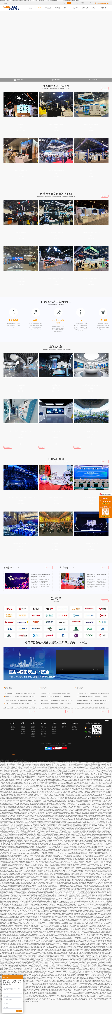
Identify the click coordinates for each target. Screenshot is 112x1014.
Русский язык (90, 3)
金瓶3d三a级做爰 (6, 892)
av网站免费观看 (36, 937)
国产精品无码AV (39, 980)
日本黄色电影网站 (68, 978)
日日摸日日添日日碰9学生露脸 (70, 870)
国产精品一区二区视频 (59, 807)
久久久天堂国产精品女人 (98, 779)
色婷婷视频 (50, 795)
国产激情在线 (16, 849)
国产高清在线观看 (60, 769)
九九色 (86, 797)
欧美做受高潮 (42, 891)
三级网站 (31, 855)
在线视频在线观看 (11, 922)
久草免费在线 (92, 904)
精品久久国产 (35, 923)
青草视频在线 (3, 877)
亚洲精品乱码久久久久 (93, 865)
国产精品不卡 (108, 955)
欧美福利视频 (44, 904)
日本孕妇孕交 (51, 865)
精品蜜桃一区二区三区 (17, 858)
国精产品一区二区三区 (16, 862)
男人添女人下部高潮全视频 (94, 916)
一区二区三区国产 (44, 797)
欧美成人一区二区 (41, 849)
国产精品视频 (82, 778)
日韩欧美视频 (82, 962)
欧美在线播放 (40, 909)
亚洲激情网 (26, 804)
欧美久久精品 (26, 909)
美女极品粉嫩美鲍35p (39, 947)
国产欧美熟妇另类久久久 (37, 853)
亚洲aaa (92, 775)
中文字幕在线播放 (6, 800)
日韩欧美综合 (3, 928)
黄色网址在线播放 (62, 801)
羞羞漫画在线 (108, 809)
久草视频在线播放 (33, 981)
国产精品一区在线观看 (53, 888)
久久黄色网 (61, 970)
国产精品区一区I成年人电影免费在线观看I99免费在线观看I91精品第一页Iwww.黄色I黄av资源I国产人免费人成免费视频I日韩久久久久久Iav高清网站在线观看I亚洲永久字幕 (39, 0)
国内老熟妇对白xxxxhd (25, 809)
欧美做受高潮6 (7, 773)
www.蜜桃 (63, 897)
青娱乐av (41, 929)
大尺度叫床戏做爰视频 (84, 986)
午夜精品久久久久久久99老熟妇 (99, 903)
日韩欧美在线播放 (4, 769)
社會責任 (13, 729)
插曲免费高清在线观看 (52, 833)
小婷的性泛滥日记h (38, 801)
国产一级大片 (42, 968)
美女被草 (46, 928)
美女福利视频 (95, 825)
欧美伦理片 (24, 892)
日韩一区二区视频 (30, 839)
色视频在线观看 (92, 831)
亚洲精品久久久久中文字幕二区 (77, 783)
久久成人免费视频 (11, 909)
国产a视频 (44, 788)
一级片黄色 (6, 842)
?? (85, 3)
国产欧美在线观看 (13, 813)
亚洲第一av (88, 944)
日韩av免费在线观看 (88, 920)
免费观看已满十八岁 (19, 910)
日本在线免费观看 (91, 836)
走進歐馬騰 (85, 8)
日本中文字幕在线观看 (34, 824)
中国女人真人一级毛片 (95, 874)
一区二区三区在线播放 (55, 862)
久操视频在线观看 (100, 809)
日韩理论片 (87, 789)
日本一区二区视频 (37, 883)
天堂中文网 (96, 800)
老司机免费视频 (55, 900)
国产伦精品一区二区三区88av (100, 839)
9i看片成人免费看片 (101, 947)
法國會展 (33, 731)
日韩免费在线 (49, 827)
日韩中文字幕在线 (23, 834)
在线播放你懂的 (24, 791)
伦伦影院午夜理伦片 (42, 807)
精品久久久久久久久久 (34, 819)
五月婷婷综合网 (64, 834)
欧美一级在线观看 (11, 763)
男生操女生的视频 (42, 953)
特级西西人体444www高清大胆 (66, 876)
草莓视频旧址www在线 (12, 901)
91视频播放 (93, 967)
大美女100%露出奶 (63, 810)
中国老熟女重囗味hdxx (100, 775)
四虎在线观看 (94, 846)
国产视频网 (31, 822)
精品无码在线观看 (55, 926)
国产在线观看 (62, 917)
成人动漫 (19, 944)
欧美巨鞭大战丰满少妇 (67, 821)
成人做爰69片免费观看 (52, 845)
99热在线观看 (48, 852)
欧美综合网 (27, 950)
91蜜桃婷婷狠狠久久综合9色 (86, 909)
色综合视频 (29, 952)
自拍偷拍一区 (36, 903)
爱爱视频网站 (10, 950)
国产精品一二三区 (19, 907)
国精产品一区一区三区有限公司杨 (99, 773)
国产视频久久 (80, 888)
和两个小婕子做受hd (15, 898)
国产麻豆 (83, 861)
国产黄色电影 (85, 923)
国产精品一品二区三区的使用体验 (25, 795)
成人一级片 (51, 821)
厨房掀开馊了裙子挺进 (36, 792)
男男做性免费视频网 (32, 964)
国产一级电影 (29, 903)
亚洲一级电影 (39, 974)
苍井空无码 (63, 827)
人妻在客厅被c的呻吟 (19, 950)
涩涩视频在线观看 (39, 830)
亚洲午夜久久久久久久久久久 (81, 806)
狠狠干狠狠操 (26, 788)
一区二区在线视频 (43, 977)
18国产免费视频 (70, 976)
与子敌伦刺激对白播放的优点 (66, 778)
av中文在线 (44, 779)
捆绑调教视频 (45, 843)
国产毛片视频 (17, 794)
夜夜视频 (94, 917)
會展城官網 (74, 728)
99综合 (34, 815)
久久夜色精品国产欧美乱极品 (98, 852)
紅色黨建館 (7, 447)
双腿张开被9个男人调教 (11, 946)
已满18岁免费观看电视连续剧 (56, 800)
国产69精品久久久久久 (69, 791)
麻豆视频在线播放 (14, 769)
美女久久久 (79, 824)
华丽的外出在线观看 (69, 877)
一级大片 (17, 868)
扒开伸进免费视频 (17, 928)
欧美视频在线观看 (37, 971)
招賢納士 (95, 8)
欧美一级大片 (17, 894)
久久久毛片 (60, 941)
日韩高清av (84, 919)
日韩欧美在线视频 (104, 816)
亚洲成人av (29, 798)
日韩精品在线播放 (36, 952)
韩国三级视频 (26, 830)
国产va (31, 812)
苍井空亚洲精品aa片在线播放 (50, 840)
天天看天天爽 (99, 763)
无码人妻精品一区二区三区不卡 (53, 897)
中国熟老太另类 (26, 990)
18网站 (54, 837)
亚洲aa (70, 864)
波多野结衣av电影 (89, 795)
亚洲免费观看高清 (107, 763)
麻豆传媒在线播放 (45, 920)
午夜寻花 (85, 987)
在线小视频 (18, 775)
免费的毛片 (103, 776)
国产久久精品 (18, 801)
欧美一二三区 (33, 909)
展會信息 (54, 733)
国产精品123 (8, 906)
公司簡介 (13, 726)
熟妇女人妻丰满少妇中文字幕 (54, 874)
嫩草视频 (10, 809)
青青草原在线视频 (47, 886)
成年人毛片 (50, 788)
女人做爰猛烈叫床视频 (95, 980)
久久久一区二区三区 (91, 845)
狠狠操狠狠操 (24, 962)
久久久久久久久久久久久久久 (63, 812)
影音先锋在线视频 (86, 929)
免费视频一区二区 (35, 797)
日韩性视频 (26, 865)
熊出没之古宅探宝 (4, 891)
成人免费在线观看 (79, 949)
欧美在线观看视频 (96, 783)
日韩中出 (16, 846)
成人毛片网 (99, 993)
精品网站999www (37, 920)
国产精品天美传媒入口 (49, 935)
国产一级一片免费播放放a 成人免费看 (58, 843)
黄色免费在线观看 (55, 828)
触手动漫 (89, 956)
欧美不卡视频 (79, 912)
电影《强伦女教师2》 (10, 873)
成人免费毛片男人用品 (30, 778)
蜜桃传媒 (64, 950)
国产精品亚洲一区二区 (14, 791)
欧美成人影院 (6, 931)
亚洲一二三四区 (46, 792)
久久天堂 (41, 910)
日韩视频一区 (43, 833)
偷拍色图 (75, 843)
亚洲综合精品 (32, 973)
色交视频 (79, 858)
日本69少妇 (90, 987)
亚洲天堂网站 (89, 935)
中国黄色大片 (47, 846)
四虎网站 (73, 837)
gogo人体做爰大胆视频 (90, 873)
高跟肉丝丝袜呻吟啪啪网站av (90, 819)
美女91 (102, 889)
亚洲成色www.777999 (13, 770)
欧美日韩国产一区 (20, 906)
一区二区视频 (44, 914)
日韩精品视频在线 (35, 845)
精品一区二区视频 (26, 895)
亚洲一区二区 (77, 897)
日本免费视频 (61, 816)
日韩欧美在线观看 (7, 904)
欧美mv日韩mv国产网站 (88, 856)
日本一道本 (21, 767)
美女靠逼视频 (65, 788)
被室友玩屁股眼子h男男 (75, 849)
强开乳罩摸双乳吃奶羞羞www (55, 950)
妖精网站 (37, 839)
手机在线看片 (5, 792)
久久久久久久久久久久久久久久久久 (60, 992)
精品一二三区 (76, 804)
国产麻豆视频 (26, 812)
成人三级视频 (80, 785)
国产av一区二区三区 (103, 833)
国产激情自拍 (83, 798)
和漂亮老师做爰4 (93, 914)
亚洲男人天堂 (106, 788)
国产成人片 (70, 843)
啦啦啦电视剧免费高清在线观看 (40, 821)
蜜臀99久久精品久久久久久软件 (39, 772)
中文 (69, 3)
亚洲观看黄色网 (80, 797)
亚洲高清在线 (89, 815)
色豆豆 (32, 888)
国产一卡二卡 (67, 932)
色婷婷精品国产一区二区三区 (93, 855)
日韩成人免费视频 (34, 970)
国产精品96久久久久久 (10, 883)
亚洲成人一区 (49, 837)
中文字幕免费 (99, 880)
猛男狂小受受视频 (19, 931)
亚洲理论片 (94, 907)
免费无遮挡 (84, 792)
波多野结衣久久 (6, 798)
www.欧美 (28, 967)
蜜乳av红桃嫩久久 (64, 766)
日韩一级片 (89, 794)
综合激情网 (101, 868)
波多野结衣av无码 (93, 833)
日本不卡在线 (41, 856)
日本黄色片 (43, 847)
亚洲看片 (72, 846)
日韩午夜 (25, 886)
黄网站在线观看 (12, 837)
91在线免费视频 (43, 888)
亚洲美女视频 (77, 861)
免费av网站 (68, 776)
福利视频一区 (31, 816)
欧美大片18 (99, 831)
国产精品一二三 (12, 804)
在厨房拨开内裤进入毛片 (97, 989)
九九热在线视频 (97, 977)
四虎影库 (4, 847)
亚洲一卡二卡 (8, 778)
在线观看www (74, 926)
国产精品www (81, 843)
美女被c (18, 926)
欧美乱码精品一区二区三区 (70, 847)
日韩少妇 (61, 764)
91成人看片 (41, 852)
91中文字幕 (77, 941)
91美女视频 (56, 876)
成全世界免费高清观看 (32, 984)
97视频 (5, 916)
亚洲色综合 (12, 779)
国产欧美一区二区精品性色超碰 (79, 776)
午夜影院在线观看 (40, 773)
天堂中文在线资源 (22, 813)
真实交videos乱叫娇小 (58, 892)
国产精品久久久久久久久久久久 (29, 862)
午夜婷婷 (6, 917)
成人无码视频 (65, 913)
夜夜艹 (27, 855)
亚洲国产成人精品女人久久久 (49, 934)
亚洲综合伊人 (96, 807)
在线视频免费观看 (13, 886)
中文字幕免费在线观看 (90, 840)
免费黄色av (58, 868)
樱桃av (46, 791)
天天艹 (52, 976)
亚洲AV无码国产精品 (28, 815)
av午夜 (88, 803)
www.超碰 (95, 794)
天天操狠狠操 (39, 990)
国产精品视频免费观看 (22, 822)
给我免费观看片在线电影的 (82, 791)
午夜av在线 (89, 782)
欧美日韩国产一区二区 (9, 776)
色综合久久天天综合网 (79, 903)
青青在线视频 (19, 830)
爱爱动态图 (27, 767)
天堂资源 (71, 956)
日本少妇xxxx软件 (102, 996)
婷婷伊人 (61, 791)
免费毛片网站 (73, 862)
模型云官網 (74, 729)
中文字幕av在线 (4, 840)
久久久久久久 (100, 894)
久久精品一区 (60, 773)
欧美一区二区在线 (40, 858)
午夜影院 (13, 906)
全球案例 (23, 726)
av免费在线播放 (59, 870)
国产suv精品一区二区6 (49, 870)
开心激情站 (27, 766)
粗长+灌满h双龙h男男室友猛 (49, 769)
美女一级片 (78, 792)
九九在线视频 (88, 788)
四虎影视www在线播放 (79, 868)
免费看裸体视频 (51, 995)
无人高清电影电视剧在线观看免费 (70, 967)
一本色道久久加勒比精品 (104, 764)
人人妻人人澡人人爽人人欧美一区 (53, 947)
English (65, 3)
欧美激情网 (104, 971)
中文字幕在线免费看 (24, 965)
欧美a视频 (101, 891)
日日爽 (3, 807)
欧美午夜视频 (38, 932)
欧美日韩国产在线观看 (77, 822)
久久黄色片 (72, 766)
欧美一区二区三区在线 (73, 830)
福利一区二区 (84, 993)
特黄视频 (68, 837)
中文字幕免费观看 (50, 798)
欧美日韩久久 (79, 819)
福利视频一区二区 (99, 976)
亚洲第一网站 (13, 842)
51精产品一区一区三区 (52, 836)
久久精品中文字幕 (57, 825)
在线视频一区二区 (46, 789)
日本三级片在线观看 (99, 849)
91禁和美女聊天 (25, 877)
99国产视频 (46, 909)
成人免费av (88, 898)
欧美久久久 (23, 956)
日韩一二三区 (73, 816)
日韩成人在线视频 (75, 812)
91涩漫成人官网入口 (41, 959)
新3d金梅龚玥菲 (19, 856)
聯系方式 (64, 726)
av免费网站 (63, 995)
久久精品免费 (106, 804)
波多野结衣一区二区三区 (56, 956)
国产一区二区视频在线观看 (51, 858)
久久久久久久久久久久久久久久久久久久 (69, 900)
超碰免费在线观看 (107, 895)
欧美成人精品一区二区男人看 (89, 871)
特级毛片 (64, 976)
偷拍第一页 (24, 883)
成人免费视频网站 (107, 949)
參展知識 (54, 729)
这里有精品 (10, 846)
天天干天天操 (84, 894)
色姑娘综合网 (50, 847)
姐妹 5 (46, 764)
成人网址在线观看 (63, 833)
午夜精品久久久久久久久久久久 (59, 806)
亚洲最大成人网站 (40, 973)
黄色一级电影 (50, 807)
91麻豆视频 (109, 767)
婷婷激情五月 (87, 764)
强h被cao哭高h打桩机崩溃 (38, 764)
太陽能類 (43, 728)
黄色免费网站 (93, 785)
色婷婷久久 (70, 916)
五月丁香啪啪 (71, 871)
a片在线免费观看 (90, 876)
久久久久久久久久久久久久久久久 (28, 849)
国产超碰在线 (66, 797)
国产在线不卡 (15, 971)
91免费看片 (71, 861)
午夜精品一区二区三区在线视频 (34, 779)
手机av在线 (14, 795)
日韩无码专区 (37, 795)
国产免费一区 (27, 907)
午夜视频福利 (6, 876)
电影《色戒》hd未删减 (33, 891)
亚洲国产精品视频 (74, 831)
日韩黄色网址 (26, 976)
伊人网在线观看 (55, 770)
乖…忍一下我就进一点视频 (61, 798)
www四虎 (5, 846)
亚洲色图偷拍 (101, 770)
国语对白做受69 (52, 914)
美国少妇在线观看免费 (77, 786)
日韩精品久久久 (75, 770)
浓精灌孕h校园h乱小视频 (89, 834)
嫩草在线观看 (85, 763)
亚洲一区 (61, 855)
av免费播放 (23, 873)
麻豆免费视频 (108, 889)
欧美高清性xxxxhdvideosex (24, 897)
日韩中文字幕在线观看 (12, 900)
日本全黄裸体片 (51, 868)
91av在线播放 (46, 862)
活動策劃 (58, 8)
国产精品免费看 (68, 922)
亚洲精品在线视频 (61, 934)
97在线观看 (57, 766)
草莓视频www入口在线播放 (18, 880)
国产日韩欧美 (76, 864)
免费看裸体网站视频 (68, 773)
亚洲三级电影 (40, 865)
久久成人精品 (88, 903)
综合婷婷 (21, 846)
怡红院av (87, 965)
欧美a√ (80, 953)
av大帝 (104, 842)
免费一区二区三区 (30, 836)
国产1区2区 (48, 776)
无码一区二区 (85, 858)
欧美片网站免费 (9, 819)
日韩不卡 (20, 886)
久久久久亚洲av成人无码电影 (31, 929)
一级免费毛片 (92, 763)
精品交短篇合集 (66, 831)
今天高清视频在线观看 (32, 852)
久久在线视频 (99, 834)
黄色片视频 (50, 879)
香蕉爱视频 (66, 775)
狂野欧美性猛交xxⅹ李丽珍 (24, 919)
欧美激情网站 (30, 955)
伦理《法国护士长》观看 (71, 795)
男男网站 (38, 847)
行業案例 (23, 729)
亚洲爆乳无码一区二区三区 (31, 828)
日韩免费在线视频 (57, 967)
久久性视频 (76, 827)
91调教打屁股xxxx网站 (70, 996)
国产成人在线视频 (32, 917)
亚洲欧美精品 (31, 861)
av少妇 (100, 990)
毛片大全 (43, 798)
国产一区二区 (103, 800)
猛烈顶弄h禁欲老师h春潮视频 (84, 907)
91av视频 (97, 816)
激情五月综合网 (15, 798)
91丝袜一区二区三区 (97, 842)
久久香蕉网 (54, 940)
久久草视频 (71, 798)
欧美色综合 (90, 995)
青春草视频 (41, 828)
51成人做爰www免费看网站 (67, 853)
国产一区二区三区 (4, 772)
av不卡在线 (16, 843)
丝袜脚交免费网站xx (91, 880)
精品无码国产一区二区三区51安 (28, 763)
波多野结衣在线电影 (8, 789)
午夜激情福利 (46, 853)
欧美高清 (104, 813)
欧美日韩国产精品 (37, 770)
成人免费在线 (81, 859)
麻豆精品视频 (19, 909)
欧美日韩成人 (71, 792)
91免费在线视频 (99, 984)
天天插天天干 (100, 819)
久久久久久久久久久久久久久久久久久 (57, 782)
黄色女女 (56, 990)
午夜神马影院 (89, 928)
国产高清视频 (71, 898)
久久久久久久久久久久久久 (91, 974)
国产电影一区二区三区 (68, 772)
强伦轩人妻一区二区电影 (44, 906)
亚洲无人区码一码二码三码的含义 (13, 785)
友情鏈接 (12, 754)
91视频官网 (57, 834)
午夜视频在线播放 (88, 910)
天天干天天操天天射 (53, 910)
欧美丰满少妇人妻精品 (53, 764)
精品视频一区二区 (54, 898)
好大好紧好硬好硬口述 (101, 892)
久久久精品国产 (101, 914)
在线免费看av (3, 763)
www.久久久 (98, 861)
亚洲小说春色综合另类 (102, 871)
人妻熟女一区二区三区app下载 (44, 917)
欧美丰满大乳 (33, 944)
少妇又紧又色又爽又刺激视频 (48, 803)
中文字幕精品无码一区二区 (46, 876)
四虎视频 (60, 772)
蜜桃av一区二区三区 (6, 783)
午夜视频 (60, 840)
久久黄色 (53, 830)
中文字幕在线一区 (75, 984)
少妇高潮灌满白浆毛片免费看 (45, 992)
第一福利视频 (68, 974)
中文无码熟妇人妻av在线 (54, 822)
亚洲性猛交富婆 (77, 780)
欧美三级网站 (79, 837)
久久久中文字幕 (106, 850)
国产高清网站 (66, 803)
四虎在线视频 (62, 888)
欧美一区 (46, 801)
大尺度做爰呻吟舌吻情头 (86, 804)
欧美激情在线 (30, 922)
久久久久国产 (37, 812)
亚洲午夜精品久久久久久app (43, 763)
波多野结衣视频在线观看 (32, 786)
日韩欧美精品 (77, 894)
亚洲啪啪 (95, 815)
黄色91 (51, 871)
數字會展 (67, 8)
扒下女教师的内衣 (26, 773)
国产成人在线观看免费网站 (77, 873)
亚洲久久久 (71, 889)
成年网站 (41, 938)
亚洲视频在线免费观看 (71, 888)
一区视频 (34, 773)
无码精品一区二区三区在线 (64, 839)
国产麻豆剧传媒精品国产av (19, 786)
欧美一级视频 (94, 764)
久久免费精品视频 (93, 870)
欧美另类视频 (76, 833)
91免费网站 (24, 775)
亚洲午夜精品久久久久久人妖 (84, 767)
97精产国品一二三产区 (39, 834)
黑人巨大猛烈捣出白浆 (9, 806)
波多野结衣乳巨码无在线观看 (76, 810)
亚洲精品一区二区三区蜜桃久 (34, 825)
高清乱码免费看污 (53, 801)
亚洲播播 (102, 803)
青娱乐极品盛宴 (68, 855)
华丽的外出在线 (75, 769)
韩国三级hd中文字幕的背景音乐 (59, 916)
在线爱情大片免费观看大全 (25, 920)
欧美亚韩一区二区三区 (79, 882)
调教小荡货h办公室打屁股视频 (24, 772)
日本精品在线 (46, 998)
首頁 (5, 3)
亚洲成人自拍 (77, 818)
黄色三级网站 (85, 862)
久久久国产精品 (19, 925)
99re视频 (19, 895)
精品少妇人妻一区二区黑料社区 (50, 895)
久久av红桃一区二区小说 (26, 923)
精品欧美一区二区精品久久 (9, 830)
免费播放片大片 (43, 931)
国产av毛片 (43, 780)
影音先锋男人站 (40, 791)
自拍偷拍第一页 (88, 850)
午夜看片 (18, 763)
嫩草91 (57, 885)
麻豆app (71, 788)
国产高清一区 (64, 871)
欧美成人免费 (56, 827)
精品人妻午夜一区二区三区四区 (75, 834)
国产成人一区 (107, 779)
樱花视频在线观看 (23, 816)
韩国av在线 (40, 892)
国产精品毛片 (59, 849)
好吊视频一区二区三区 (97, 859)
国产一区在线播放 (50, 804)
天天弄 (16, 897)
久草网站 (106, 782)
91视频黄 (43, 810)
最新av (22, 876)
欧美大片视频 (28, 880)
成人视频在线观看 (101, 932)
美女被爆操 (94, 789)
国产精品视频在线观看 (18, 766)
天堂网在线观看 (57, 871)
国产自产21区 (66, 779)
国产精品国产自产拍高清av (11, 767)
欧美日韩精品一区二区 (75, 779)
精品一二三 (26, 981)
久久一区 (58, 786)
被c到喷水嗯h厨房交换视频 (77, 980)
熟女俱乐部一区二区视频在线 (86, 827)
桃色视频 (31, 801)
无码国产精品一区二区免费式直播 (22, 874)
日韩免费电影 (29, 821)
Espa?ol (78, 3)
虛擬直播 (76, 8)
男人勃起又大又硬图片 (48, 809)
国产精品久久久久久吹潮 (24, 845)
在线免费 (100, 895)
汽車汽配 (43, 733)
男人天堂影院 (78, 919)
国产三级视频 (24, 785)
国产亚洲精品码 (90, 778)
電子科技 (43, 729)
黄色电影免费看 (92, 947)
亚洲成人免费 (84, 780)
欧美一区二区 (103, 807)
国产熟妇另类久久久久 (16, 773)
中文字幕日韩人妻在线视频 (52, 855)
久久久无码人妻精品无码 (70, 764)
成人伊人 (43, 855)
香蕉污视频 (84, 818)
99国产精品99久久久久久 (39, 837)
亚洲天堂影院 (13, 818)
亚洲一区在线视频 (33, 868)
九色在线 (97, 876)
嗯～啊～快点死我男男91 (37, 783)
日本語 (82, 3)
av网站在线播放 (4, 845)
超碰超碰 (86, 947)
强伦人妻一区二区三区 (79, 877)
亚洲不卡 (53, 831)
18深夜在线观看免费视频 (64, 895)
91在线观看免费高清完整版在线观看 (63, 794)
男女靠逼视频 (97, 888)
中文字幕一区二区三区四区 (104, 843)
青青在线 (67, 807)
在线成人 (23, 934)
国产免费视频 (84, 865)
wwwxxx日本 (25, 801)
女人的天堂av (53, 763)
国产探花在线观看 (12, 840)
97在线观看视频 (81, 847)
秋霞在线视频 (13, 772)
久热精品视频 (58, 971)
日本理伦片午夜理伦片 (72, 801)
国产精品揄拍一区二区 (90, 892)
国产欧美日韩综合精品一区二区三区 (86, 828)
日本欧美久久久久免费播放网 (95, 973)
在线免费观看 (41, 993)
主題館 (41, 447)
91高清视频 (18, 776)
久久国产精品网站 (50, 880)
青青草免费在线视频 (69, 941)
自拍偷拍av (91, 913)
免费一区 (90, 786)
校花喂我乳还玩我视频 (79, 944)
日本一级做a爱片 (26, 889)
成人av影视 (76, 798)
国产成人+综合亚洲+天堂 (25, 769)
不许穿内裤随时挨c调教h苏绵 (28, 776)
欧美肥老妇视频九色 (47, 941)
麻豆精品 (68, 886)
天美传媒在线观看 (23, 943)
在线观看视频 (30, 978)
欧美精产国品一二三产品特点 (25, 770)
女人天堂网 (107, 785)
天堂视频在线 (78, 999)
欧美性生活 (22, 843)
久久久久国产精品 (13, 941)
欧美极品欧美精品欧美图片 (91, 882)
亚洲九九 (28, 888)
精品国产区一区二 (55, 852)
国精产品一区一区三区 (14, 821)
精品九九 (85, 786)
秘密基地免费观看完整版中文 (66, 935)
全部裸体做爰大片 (46, 770)
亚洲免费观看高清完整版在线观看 (87, 830)
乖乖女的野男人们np (98, 772)
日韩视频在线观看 (98, 778)
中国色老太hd (27, 783)
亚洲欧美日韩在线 (18, 812)
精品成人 (68, 914)
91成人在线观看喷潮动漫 (22, 780)
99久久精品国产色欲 (53, 970)
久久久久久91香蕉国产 (67, 780)
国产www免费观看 (97, 850)
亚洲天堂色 (108, 953)
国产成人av (86, 980)
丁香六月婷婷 (98, 830)
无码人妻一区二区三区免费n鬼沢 (10, 861)
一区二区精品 (40, 898)
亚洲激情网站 (40, 842)
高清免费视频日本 (69, 882)
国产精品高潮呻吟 (106, 977)
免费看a (82, 984)
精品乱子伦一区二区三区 (67, 901)
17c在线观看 (32, 840)
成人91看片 (74, 828)
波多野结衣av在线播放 (36, 769)
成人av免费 (44, 874)
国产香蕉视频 (77, 853)
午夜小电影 (49, 965)
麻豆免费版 (30, 834)
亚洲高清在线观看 (43, 782)
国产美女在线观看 (15, 935)
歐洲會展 (33, 735)
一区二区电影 (70, 806)
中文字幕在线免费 (90, 861)
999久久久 (67, 846)
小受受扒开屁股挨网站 (33, 775)
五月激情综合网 (17, 953)
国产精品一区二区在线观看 (61, 804)
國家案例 (23, 728)
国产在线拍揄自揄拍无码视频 (80, 825)
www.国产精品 (3, 801)
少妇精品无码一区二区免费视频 (38, 766)
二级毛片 (28, 934)
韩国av (72, 868)
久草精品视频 (62, 886)
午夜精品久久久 (76, 821)
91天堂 (41, 785)
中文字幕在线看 (37, 810)
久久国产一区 (104, 916)
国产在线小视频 (45, 800)
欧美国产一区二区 (53, 778)
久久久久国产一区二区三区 (39, 912)
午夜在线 (32, 846)
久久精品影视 (78, 813)
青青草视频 (87, 785)
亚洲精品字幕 (24, 891)
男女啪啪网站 (100, 898)
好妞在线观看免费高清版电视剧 (59, 815)
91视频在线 (56, 847)
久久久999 (55, 941)
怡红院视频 (46, 898)
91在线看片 (100, 907)
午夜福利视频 (27, 859)
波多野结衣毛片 (44, 822)
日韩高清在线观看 (78, 809)
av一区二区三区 (51, 984)
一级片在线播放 (66, 840)
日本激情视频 (21, 970)
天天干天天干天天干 (100, 873)
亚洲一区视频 (101, 798)
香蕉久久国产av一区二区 (89, 810)
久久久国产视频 (23, 993)
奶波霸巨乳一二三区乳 (63, 940)
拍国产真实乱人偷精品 (83, 904)
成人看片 (11, 891)
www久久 (52, 794)
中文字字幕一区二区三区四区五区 (99, 900)
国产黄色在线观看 (102, 870)
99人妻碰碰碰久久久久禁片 (61, 889)
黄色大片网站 (106, 968)
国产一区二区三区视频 (32, 938)
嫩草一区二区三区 (53, 928)
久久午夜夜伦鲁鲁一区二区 (77, 850)
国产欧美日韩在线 (11, 764)
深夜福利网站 (31, 794)
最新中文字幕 (56, 980)
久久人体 (59, 958)
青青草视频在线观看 (69, 867)
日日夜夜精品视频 (10, 839)
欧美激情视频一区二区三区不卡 (7, 958)
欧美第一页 (52, 932)
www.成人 (83, 845)
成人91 (41, 894)
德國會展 (33, 726)
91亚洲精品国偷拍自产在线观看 (96, 769)
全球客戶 (43, 726)
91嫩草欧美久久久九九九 (92, 868)
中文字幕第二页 (32, 791)
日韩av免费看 (79, 987)
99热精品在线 (17, 962)
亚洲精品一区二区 (66, 962)
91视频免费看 (66, 849)
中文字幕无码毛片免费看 (18, 783)
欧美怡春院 (100, 909)
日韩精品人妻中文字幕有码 (42, 816)
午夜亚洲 (31, 940)
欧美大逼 (27, 970)
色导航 (15, 831)
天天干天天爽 (92, 906)
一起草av (107, 821)
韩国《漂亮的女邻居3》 (86, 839)
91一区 (57, 830)
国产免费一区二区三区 (90, 984)
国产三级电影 (63, 926)
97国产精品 (79, 816)
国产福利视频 (32, 877)
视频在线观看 (62, 770)
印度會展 (33, 733)
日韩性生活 (52, 797)
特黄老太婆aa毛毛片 (8, 788)
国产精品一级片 (101, 824)
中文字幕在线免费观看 (53, 819)
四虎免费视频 (78, 871)
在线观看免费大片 (95, 767)
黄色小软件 (72, 775)
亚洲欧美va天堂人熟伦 (86, 897)
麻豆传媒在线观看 (20, 968)
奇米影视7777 (46, 974)
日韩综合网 (65, 958)
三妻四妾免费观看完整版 (6, 867)
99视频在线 (67, 836)
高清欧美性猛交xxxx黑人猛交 (29, 850)
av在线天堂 (74, 974)
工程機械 (43, 735)
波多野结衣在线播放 (36, 871)
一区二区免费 (50, 780)
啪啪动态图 (10, 831)
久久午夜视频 (69, 827)
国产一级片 (99, 885)
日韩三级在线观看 (85, 971)
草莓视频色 (36, 931)
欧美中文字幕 (11, 782)
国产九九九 (28, 797)
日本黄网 (104, 801)
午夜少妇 (74, 855)
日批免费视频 (49, 967)
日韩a (32, 947)
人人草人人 (22, 836)
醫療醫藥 (43, 731)
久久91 (62, 996)
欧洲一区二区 (100, 952)
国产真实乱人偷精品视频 (62, 981)
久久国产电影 (15, 778)
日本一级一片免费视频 (92, 798)
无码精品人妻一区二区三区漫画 (44, 815)
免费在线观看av (83, 864)
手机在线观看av (9, 947)
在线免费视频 (20, 842)
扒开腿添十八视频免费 (104, 792)
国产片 (34, 858)
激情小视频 (73, 914)
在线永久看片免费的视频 (104, 847)
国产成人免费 (73, 797)
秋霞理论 (84, 803)
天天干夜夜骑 (44, 795)
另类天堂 (9, 877)
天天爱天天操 (3, 888)
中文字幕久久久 (10, 794)
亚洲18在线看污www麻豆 (80, 935)
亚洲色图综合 (3, 964)
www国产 (37, 888)
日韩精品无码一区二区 (79, 788)
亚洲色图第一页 (4, 782)
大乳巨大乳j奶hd (24, 898)
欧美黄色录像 (9, 786)
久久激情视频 (57, 821)
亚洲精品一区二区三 (64, 925)
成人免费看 (18, 792)
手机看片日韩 (80, 764)
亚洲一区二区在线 (95, 961)
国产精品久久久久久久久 (40, 831)
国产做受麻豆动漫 (34, 1001)
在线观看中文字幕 (66, 850)
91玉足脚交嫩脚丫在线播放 (13, 888)
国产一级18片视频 (10, 925)
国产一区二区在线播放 (96, 971)
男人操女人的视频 (99, 810)
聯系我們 (104, 8)
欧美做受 (46, 910)
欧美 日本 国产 (22, 798)
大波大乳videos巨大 (96, 944)
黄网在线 (109, 892)
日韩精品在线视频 (4, 780)
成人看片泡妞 (94, 962)
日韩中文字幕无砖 (41, 944)
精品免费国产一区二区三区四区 (95, 780)
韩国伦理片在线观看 (68, 953)
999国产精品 (41, 870)
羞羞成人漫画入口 (19, 871)
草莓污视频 (104, 861)
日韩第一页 (5, 775)
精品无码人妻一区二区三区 (61, 767)
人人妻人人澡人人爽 (40, 794)
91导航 (84, 816)
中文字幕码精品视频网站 (41, 767)
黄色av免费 (16, 789)
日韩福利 (10, 953)
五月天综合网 (5, 813)
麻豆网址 (95, 909)
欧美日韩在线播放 (101, 789)
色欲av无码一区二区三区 (81, 846)
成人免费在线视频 (22, 800)
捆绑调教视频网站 (81, 895)
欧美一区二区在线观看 (50, 773)
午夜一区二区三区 (28, 931)
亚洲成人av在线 (42, 786)
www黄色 (32, 767)
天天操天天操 (58, 797)
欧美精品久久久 (11, 801)
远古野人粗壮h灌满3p (29, 867)
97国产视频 (4, 965)
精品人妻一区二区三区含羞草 (86, 772)
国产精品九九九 (32, 898)
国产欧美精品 (12, 780)
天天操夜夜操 (65, 956)
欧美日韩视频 (65, 864)
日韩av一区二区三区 (73, 986)
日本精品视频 (88, 859)
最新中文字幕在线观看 (33, 785)
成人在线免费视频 (88, 888)
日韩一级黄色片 (63, 830)
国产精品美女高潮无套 (52, 824)
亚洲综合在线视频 (50, 964)
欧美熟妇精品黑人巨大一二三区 (25, 827)
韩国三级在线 (5, 821)
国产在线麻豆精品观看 (78, 892)
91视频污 (104, 830)
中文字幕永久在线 (47, 940)
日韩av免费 (99, 845)
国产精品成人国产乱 (56, 901)
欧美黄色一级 (75, 794)
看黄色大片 (32, 965)
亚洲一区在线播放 (84, 833)
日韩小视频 (37, 822)
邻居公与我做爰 (52, 946)
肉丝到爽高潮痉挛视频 (52, 772)
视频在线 (82, 840)
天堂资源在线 (12, 775)
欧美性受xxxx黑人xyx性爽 (93, 776)
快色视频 (99, 926)
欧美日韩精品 (84, 821)
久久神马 (35, 946)
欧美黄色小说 (5, 804)
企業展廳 (77, 447)
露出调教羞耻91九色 (83, 926)
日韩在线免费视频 (63, 819)
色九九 (33, 809)
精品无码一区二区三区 (26, 926)
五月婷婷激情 (35, 880)
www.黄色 (109, 839)
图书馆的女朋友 (24, 935)
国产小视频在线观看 (32, 892)
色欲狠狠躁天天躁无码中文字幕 (98, 867)
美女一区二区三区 (90, 847)
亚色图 (6, 937)
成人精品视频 (51, 859)
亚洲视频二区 (24, 794)
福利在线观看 (17, 891)
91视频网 (11, 874)
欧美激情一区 (94, 996)
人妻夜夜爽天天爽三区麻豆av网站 (70, 874)
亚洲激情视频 (93, 950)
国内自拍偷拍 (75, 842)
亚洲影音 (44, 836)
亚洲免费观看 (87, 946)
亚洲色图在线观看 (4, 944)
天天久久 (57, 842)
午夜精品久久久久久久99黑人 (69, 912)
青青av (72, 818)
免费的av (36, 955)
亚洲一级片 (30, 883)
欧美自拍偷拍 (28, 906)
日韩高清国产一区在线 (65, 865)
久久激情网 (83, 807)
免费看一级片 (43, 845)
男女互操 (50, 882)
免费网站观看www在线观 (34, 780)
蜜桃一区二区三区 (30, 803)
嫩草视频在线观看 (75, 836)
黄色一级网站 (103, 818)
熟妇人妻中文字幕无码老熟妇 (34, 800)
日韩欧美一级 (94, 770)
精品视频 (18, 873)
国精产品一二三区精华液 (24, 901)
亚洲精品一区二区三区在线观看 (79, 883)
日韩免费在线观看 (51, 786)
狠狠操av (39, 789)
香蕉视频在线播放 (19, 782)
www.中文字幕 (72, 819)
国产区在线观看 (29, 876)
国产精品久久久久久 (13, 810)
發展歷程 (13, 728)
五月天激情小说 (16, 803)
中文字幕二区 (98, 853)
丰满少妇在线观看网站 (16, 850)
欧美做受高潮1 (83, 794)
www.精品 (14, 974)
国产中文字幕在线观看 (65, 842)
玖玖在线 (17, 836)
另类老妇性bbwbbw (6, 815)
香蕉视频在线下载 (38, 998)
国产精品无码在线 (18, 788)
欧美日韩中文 (3, 764)
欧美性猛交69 (79, 775)
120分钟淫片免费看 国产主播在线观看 (91, 766)
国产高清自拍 (14, 800)
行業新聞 (54, 728)
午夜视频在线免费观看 (97, 788)
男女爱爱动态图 (45, 778)
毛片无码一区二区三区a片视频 (41, 882)
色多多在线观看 (4, 810)
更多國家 (33, 736)
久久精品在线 (45, 883)
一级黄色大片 (43, 839)
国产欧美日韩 (88, 783)
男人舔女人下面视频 (76, 865)
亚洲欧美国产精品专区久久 (47, 861)
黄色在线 (105, 907)
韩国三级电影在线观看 (63, 824)
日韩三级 (32, 830)
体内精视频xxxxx (48, 894)
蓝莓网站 (95, 786)
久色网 (49, 806)
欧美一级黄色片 (60, 818)
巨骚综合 (78, 968)
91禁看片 (54, 965)
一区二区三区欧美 (11, 847)
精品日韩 (22, 959)
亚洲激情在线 (106, 778)
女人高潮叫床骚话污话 (16, 889)
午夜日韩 (73, 937)
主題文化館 (49, 8)
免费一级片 (102, 797)
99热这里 (68, 770)
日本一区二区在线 (72, 767)
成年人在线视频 (39, 809)
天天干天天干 (42, 897)
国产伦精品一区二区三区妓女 (41, 986)
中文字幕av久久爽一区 (21, 922)
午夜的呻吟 (106, 976)
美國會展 (33, 728)
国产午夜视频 (90, 800)
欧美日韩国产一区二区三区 (64, 906)
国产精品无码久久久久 (18, 819)
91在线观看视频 (63, 885)
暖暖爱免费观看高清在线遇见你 (55, 779)
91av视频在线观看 (41, 804)
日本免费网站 (68, 880)
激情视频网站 (81, 974)
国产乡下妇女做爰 (20, 847)
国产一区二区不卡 (97, 928)
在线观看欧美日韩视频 (71, 785)
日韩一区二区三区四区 (103, 794)
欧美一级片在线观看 (13, 845)
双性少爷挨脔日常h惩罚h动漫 (35, 886)
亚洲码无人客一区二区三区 (49, 818)
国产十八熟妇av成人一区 (104, 959)
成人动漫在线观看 (28, 810)
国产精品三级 (15, 816)
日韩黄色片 (68, 769)
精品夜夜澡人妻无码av (72, 950)
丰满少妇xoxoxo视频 (95, 965)
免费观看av (59, 789)
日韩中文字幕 (102, 822)
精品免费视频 (73, 925)
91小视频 (17, 882)
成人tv (51, 792)
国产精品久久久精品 (69, 879)
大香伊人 (98, 862)
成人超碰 (5, 831)
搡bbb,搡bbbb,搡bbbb (76, 839)
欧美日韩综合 (20, 804)
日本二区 (78, 961)
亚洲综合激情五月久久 (13, 885)
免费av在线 (8, 797)
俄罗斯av (102, 876)
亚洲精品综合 (78, 879)
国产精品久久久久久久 (52, 839)
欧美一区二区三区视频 (53, 791)
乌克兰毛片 (22, 967)
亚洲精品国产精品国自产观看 (100, 999)
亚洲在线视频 (26, 846)
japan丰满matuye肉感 (6, 834)
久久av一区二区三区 (44, 955)
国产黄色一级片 (47, 783)
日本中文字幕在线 (103, 837)
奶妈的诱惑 (69, 782)
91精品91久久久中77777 (35, 788)
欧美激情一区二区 (42, 868)
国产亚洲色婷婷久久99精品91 (78, 943)
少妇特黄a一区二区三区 (20, 779)
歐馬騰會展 (74, 726)
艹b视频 (109, 800)
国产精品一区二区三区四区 (91, 943)
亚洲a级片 (54, 949)
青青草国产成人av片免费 (96, 813)
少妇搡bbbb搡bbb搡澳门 (79, 789)
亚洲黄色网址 (82, 815)
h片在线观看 (59, 831)
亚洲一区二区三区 (63, 986)
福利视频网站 (73, 858)
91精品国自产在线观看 (58, 879)
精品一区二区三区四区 (96, 929)
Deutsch (60, 3)
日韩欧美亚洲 (47, 926)
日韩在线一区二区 (55, 961)
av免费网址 (49, 810)
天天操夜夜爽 (81, 870)
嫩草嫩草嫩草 (33, 804)
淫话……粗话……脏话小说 (27, 983)
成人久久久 (63, 852)
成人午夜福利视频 (76, 782)
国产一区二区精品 (62, 845)
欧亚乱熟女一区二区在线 (6, 816)
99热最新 (83, 782)
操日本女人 (92, 853)
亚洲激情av (62, 795)
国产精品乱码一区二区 (44, 775)
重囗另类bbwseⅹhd (63, 898)
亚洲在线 (80, 886)
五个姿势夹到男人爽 (93, 886)
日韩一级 (105, 791)
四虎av (96, 847)
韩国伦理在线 (99, 910)
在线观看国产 (32, 974)
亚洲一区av (96, 818)
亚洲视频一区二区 (36, 864)
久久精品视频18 (86, 775)
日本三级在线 (106, 923)
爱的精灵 (26, 819)
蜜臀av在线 (55, 788)
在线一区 (53, 789)
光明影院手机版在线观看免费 (71, 983)
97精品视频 (75, 778)
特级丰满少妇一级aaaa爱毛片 (74, 845)
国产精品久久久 (36, 798)
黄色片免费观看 (44, 819)
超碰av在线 (69, 852)
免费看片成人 (70, 897)
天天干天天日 (23, 852)
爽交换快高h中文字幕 (52, 931)
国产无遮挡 (103, 767)
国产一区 (100, 806)
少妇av (37, 996)
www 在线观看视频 (68, 800)
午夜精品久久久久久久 (15, 876)
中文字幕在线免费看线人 (9, 882)
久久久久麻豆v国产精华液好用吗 (24, 764)
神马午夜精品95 (43, 806)
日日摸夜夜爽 (85, 932)
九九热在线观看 (50, 766)
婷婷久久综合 (16, 809)
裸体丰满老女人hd (38, 940)
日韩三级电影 (55, 886)
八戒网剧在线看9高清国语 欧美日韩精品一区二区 (78, 885)
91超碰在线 (81, 977)
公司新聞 (54, 726)
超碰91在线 (38, 914)
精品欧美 (43, 813)
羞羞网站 (80, 801)
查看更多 (105, 88)
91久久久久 (3, 929)
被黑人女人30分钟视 (89, 976)
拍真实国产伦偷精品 (86, 779)
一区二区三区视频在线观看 (74, 763)
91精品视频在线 (107, 780)
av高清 (102, 855)
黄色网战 (48, 831)
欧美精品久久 (81, 795)
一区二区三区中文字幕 (12, 914)
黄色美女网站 (35, 956)
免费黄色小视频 (39, 840)
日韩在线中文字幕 (23, 992)
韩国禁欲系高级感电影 (66, 786)
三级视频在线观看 (35, 901)
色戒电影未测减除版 (9, 812)
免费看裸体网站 (101, 917)
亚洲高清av (69, 825)
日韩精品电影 (94, 983)
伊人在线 (61, 847)
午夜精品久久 (12, 792)
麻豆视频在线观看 (26, 792)
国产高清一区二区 (84, 831)
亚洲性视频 (56, 795)
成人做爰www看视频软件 (26, 789)
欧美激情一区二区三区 (62, 763)
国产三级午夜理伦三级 (98, 877)
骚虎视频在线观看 (57, 850)
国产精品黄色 (100, 785)
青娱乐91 (76, 772)
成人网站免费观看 (61, 837)
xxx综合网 (88, 867)
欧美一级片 (9, 853)
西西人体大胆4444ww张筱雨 (95, 791)
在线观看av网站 (72, 968)
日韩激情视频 (13, 944)
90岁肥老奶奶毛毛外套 (9, 836)
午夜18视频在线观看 (10, 907)
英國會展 (33, 729)
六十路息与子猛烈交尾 (49, 885)
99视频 (78, 906)
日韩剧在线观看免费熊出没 (91, 843)
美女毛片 (34, 789)
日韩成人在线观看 (35, 833)
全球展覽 (39, 8)
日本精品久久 (16, 923)
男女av (84, 898)
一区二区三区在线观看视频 (32, 806)
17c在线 (57, 865)
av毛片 (60, 788)
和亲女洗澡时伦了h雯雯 (37, 926)
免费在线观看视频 (10, 828)
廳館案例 (23, 733)
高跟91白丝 (21, 778)
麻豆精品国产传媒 (92, 926)
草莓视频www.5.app (104, 931)
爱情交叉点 (57, 861)
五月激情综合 (89, 842)
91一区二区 (79, 940)
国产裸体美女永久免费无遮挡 (81, 916)
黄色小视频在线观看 (40, 776)
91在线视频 (5, 919)
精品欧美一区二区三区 (73, 977)
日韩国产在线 (107, 772)
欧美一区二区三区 (93, 806)
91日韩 (94, 910)
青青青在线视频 (101, 786)
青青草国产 (87, 773)
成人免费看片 (80, 938)
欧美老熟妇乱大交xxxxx (99, 795)
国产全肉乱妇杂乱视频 (99, 856)
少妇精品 (100, 804)
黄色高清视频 (92, 858)
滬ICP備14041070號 (66, 743)
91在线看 (24, 825)
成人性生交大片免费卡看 (85, 770)
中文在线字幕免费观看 (74, 931)
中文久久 (93, 955)
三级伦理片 (64, 964)
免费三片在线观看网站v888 (56, 775)
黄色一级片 (40, 862)
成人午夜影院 (51, 767)
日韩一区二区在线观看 (75, 992)
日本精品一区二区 (106, 926)
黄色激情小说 (8, 855)
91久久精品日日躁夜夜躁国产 (58, 873)
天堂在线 (64, 825)
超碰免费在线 (31, 962)
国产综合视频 (108, 770)
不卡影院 (52, 909)
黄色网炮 (17, 839)
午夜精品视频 (91, 864)
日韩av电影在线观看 (51, 849)
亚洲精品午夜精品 (68, 859)
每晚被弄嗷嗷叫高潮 (31, 916)
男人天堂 (79, 803)
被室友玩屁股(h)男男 (39, 913)
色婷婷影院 (31, 998)
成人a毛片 (38, 778)
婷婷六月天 (53, 974)
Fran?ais (73, 3)
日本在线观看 (7, 935)
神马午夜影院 (21, 941)
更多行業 (43, 736)
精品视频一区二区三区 (103, 882)
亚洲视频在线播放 (87, 824)
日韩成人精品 (107, 909)
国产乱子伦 (15, 955)
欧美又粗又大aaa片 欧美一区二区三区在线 (26, 807)
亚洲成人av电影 (64, 861)
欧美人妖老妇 (38, 843)
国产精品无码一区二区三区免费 (19, 904)
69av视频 (32, 976)
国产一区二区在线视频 (9, 868)
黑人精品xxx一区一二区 (84, 852)
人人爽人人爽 (89, 807)
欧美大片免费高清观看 (35, 874)
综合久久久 (95, 804)
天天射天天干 (72, 824)
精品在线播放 (8, 803)
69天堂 (77, 909)
